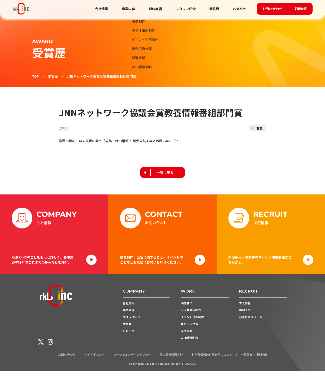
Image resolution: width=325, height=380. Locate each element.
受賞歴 (215, 8)
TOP (35, 76)
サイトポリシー (94, 363)
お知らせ (239, 8)
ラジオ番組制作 (191, 318)
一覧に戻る (165, 172)
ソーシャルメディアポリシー (132, 363)
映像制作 (186, 311)
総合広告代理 (189, 332)
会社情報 (104, 8)
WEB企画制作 (190, 346)
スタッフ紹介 (187, 8)
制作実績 (157, 8)
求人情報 (245, 311)
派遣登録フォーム (250, 325)
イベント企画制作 (192, 325)
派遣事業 (186, 339)
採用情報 (300, 8)
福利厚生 (245, 318)
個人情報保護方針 (171, 363)
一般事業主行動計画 (254, 363)
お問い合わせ (272, 8)
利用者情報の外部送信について (212, 363)
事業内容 (131, 8)
